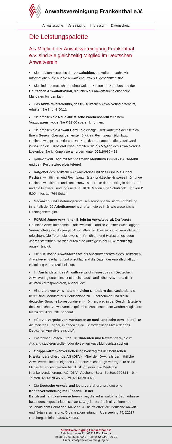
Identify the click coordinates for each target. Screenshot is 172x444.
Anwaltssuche (52, 25)
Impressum (98, 25)
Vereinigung (76, 25)
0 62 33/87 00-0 (76, 436)
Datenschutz (120, 25)
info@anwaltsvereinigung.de (90, 440)
